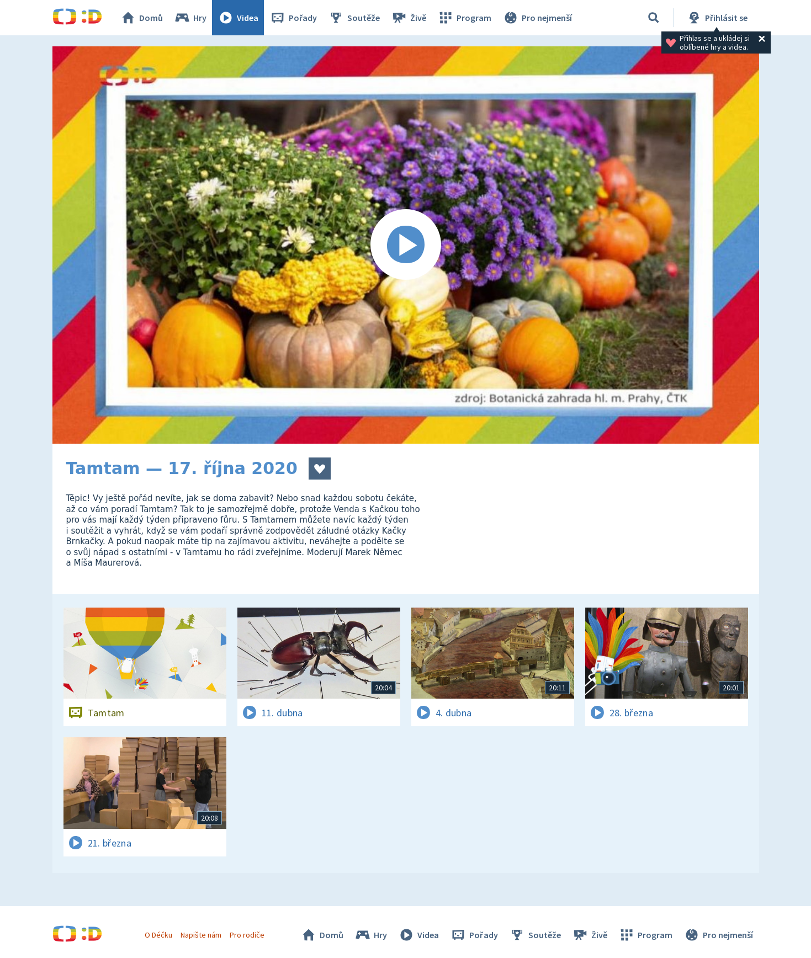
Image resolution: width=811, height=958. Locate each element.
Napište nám (201, 935)
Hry (190, 17)
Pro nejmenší (537, 17)
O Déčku (158, 935)
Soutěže (354, 17)
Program (464, 17)
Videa (238, 17)
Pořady (293, 17)
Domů (141, 17)
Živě (408, 17)
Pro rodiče (247, 935)
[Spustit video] (405, 245)
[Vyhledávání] (654, 17)
